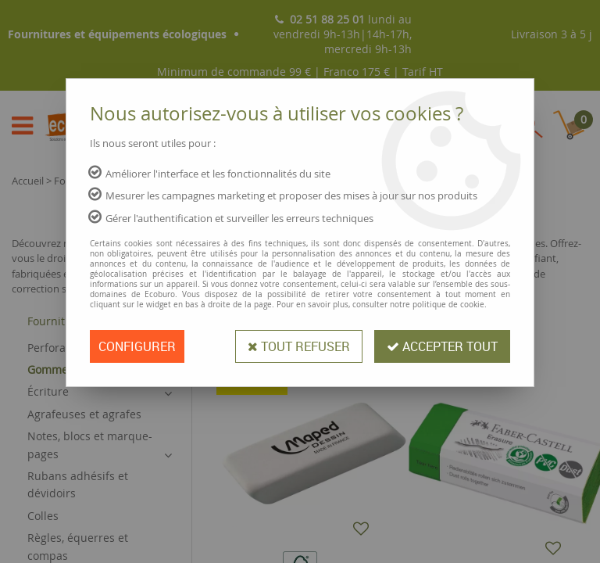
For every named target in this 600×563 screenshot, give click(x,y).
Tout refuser (299, 346)
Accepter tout (442, 346)
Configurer (137, 346)
